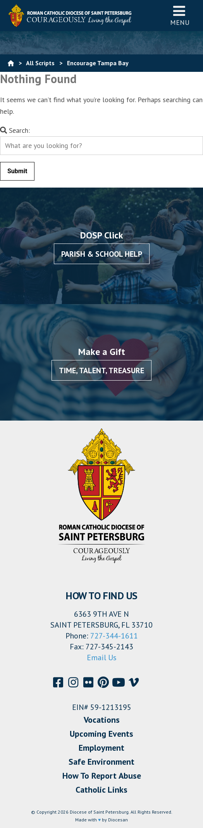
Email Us (102, 657)
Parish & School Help (101, 254)
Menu (179, 15)
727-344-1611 (114, 636)
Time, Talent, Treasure (101, 370)
